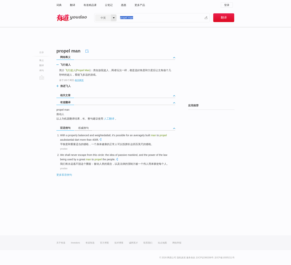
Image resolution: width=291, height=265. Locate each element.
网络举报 (176, 242)
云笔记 (109, 5)
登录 (226, 5)
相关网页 (79, 80)
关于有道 (60, 242)
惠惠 (123, 5)
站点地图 (162, 242)
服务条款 (190, 257)
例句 (41, 70)
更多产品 (140, 5)
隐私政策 (181, 257)
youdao (63, 149)
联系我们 (147, 242)
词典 (59, 5)
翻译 (72, 5)
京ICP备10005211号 (224, 257)
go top (41, 77)
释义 (41, 60)
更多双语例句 (64, 174)
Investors (75, 242)
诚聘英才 (133, 242)
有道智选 (90, 242)
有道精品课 (90, 5)
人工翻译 (109, 118)
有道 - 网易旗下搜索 (71, 17)
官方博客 (104, 242)
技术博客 (119, 242)
